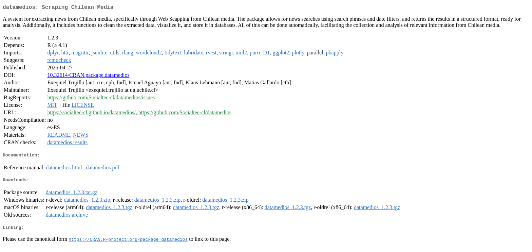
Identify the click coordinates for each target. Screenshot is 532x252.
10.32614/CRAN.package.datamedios (88, 76)
